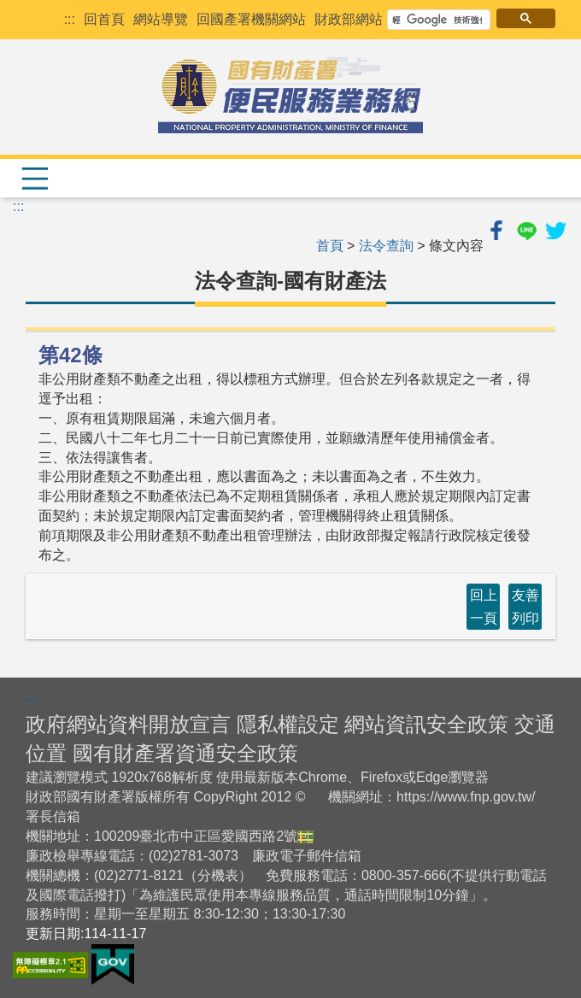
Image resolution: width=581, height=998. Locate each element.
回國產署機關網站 (251, 19)
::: (69, 19)
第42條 (70, 355)
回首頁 (104, 19)
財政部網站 (348, 19)
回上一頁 (483, 606)
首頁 (329, 245)
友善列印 (525, 606)
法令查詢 (386, 245)
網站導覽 (160, 19)
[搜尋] (437, 20)
